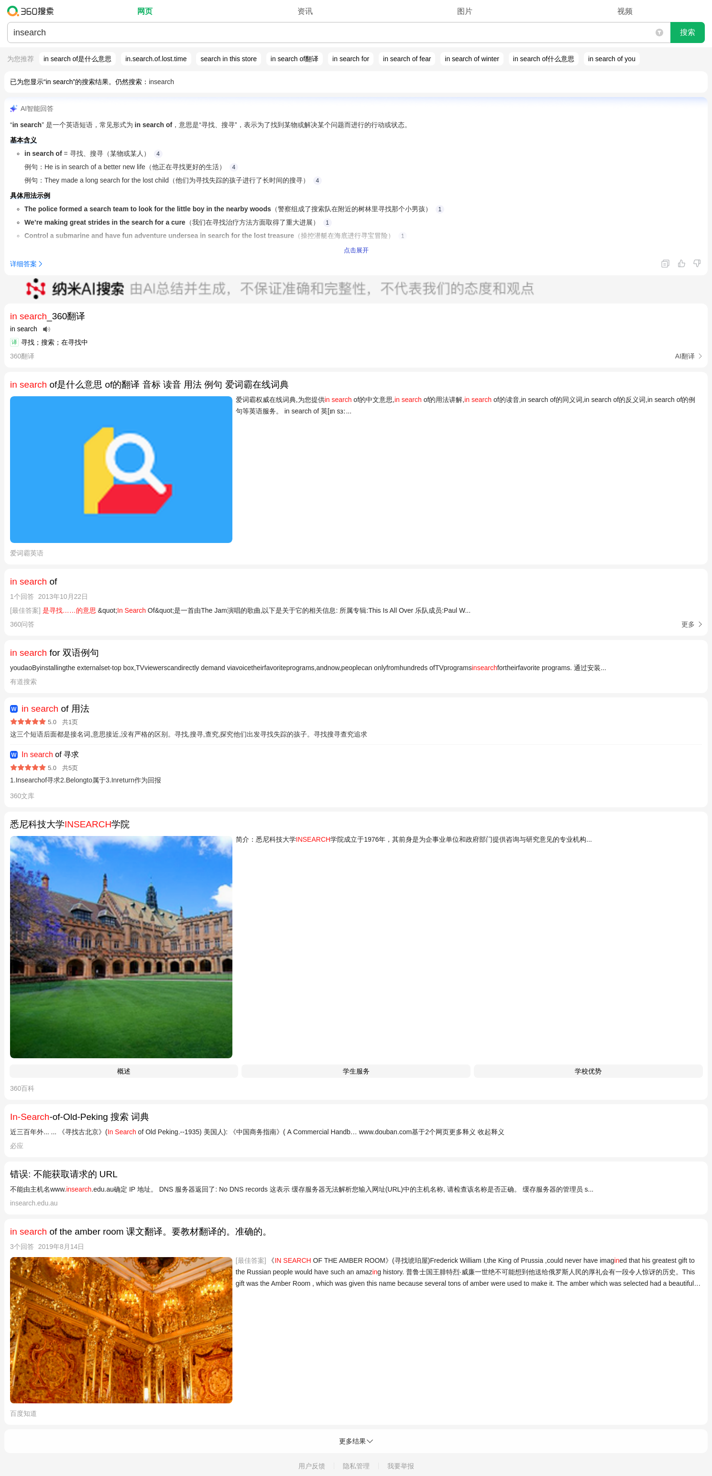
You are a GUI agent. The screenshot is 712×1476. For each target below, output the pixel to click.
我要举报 (400, 1466)
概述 (124, 1071)
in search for (350, 59)
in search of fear (407, 59)
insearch (161, 82)
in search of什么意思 (543, 59)
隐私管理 (356, 1466)
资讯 (305, 11)
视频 (625, 11)
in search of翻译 (294, 59)
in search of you (611, 59)
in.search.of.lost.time (155, 59)
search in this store (228, 59)
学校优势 (588, 1071)
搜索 (687, 32)
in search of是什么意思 (77, 59)
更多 (688, 624)
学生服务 (356, 1071)
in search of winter (472, 59)
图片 (464, 11)
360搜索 (32, 11)
